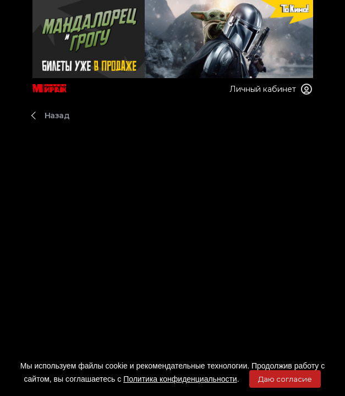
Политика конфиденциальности (180, 379)
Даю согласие (285, 379)
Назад (57, 115)
